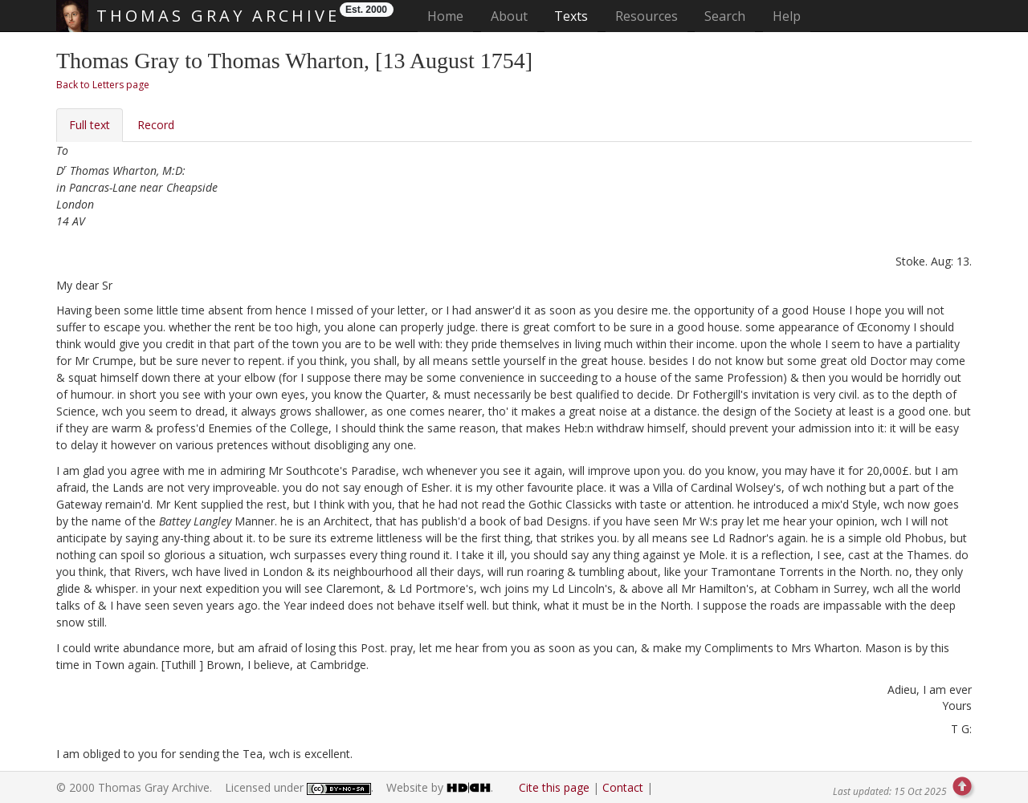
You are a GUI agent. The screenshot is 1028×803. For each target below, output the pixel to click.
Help (787, 16)
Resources (646, 16)
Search (724, 16)
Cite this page (554, 787)
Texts (571, 16)
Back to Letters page (102, 84)
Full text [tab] (89, 124)
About (509, 16)
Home (450, 15)
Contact (622, 787)
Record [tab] (155, 124)
